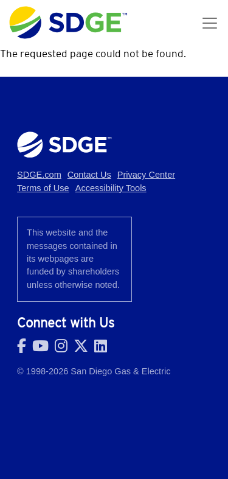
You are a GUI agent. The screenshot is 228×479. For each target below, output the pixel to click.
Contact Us (89, 175)
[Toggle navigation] (210, 23)
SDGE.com (39, 175)
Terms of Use (43, 188)
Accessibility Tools (111, 188)
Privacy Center (146, 175)
